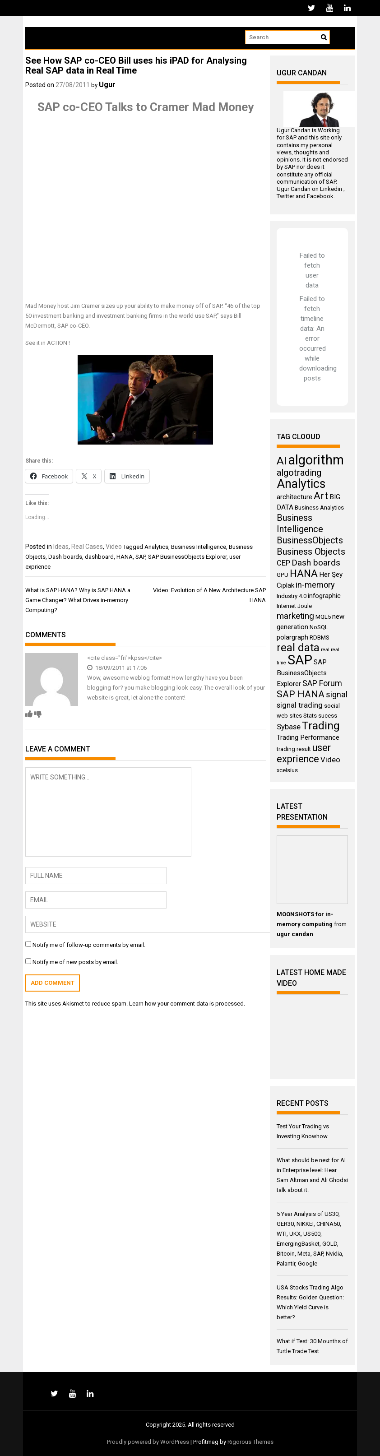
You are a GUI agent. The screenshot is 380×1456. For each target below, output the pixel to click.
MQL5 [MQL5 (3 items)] (323, 616)
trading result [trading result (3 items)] (294, 749)
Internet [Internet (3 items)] (286, 606)
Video (114, 546)
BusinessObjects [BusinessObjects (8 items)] (310, 540)
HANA (124, 556)
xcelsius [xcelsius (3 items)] (287, 770)
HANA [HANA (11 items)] (304, 573)
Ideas (61, 546)
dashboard (99, 556)
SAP (140, 556)
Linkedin (331, 188)
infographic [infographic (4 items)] (324, 596)
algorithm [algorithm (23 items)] (316, 460)
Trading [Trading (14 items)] (321, 725)
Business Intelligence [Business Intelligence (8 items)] (300, 523)
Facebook (320, 196)
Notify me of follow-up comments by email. (88, 944)
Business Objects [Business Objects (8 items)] (311, 551)
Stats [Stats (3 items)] (310, 715)
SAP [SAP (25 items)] (299, 660)
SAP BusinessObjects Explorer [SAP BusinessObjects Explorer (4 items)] (302, 673)
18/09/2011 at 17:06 (117, 667)
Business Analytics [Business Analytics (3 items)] (319, 507)
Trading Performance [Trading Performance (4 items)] (308, 737)
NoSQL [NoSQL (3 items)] (319, 627)
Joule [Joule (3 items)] (304, 606)
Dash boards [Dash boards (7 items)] (316, 562)
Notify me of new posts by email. (75, 962)
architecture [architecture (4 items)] (294, 497)
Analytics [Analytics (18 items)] (301, 484)
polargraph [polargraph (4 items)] (292, 637)
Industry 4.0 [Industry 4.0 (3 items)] (291, 596)
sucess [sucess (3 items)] (327, 715)
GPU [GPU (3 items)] (282, 574)
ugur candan (295, 934)
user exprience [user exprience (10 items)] (304, 753)
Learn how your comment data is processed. (187, 1003)
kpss (137, 657)
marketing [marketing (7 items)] (295, 616)
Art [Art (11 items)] (321, 496)
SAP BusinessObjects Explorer (187, 556)
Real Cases (87, 546)
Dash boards (65, 556)
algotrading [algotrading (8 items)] (299, 472)
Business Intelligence (198, 546)
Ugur (107, 84)
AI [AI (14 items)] (282, 460)
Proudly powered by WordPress (148, 1441)
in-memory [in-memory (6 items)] (315, 584)
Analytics (156, 546)
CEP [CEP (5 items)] (283, 563)
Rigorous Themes (250, 1441)
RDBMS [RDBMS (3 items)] (319, 637)
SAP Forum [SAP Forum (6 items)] (322, 683)
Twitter (285, 196)
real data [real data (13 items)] (298, 647)
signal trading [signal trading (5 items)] (300, 705)
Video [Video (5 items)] (330, 760)
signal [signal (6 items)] (337, 694)
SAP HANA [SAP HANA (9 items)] (300, 694)
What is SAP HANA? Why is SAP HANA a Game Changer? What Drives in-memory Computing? (77, 600)
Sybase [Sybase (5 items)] (289, 727)
